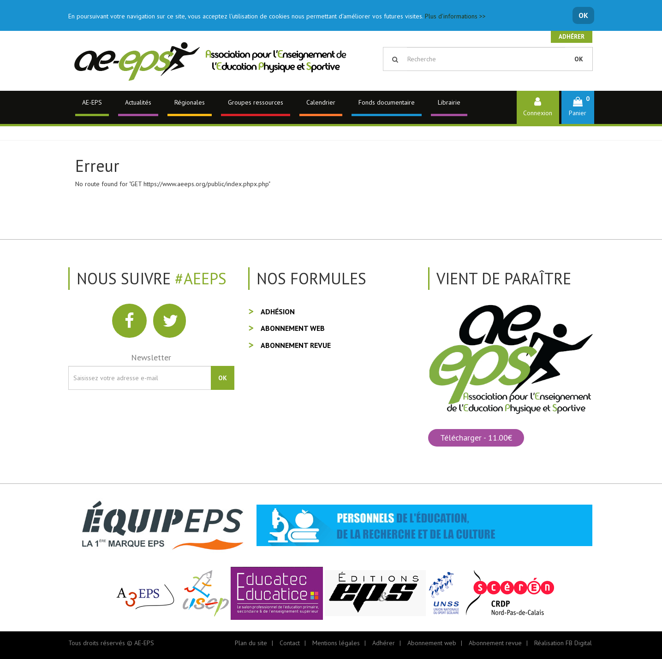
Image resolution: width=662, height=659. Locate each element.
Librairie (449, 102)
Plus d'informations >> (455, 16)
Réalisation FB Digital (563, 643)
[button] (577, 107)
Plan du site (251, 643)
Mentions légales (336, 643)
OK (583, 15)
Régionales (189, 102)
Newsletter (151, 357)
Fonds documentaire (386, 102)
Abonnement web (293, 328)
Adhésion (278, 311)
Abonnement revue (296, 345)
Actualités (138, 102)
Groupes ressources (255, 102)
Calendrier (320, 102)
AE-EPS (92, 102)
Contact (290, 643)
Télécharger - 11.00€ (476, 437)
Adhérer (571, 37)
